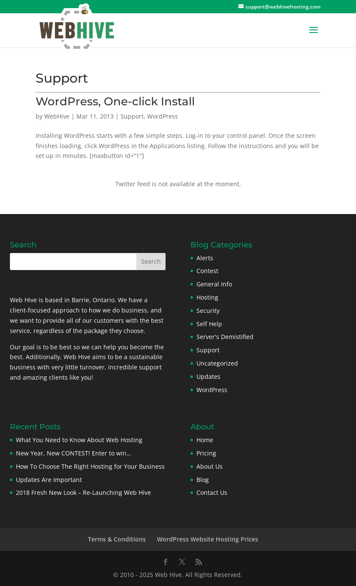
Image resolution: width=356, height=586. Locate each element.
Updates (208, 376)
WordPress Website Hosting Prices (207, 539)
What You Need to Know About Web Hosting (79, 440)
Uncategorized (217, 363)
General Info (214, 284)
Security (208, 310)
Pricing (206, 453)
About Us (209, 466)
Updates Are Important (49, 480)
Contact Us (211, 492)
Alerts (204, 258)
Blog (202, 480)
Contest (207, 271)
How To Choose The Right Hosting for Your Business (90, 466)
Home (204, 440)
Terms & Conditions (117, 539)
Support (132, 116)
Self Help (209, 324)
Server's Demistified (224, 337)
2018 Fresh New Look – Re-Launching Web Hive (83, 492)
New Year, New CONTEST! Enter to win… (73, 453)
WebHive (56, 116)
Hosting (207, 297)
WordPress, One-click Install (115, 101)
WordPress (162, 116)
